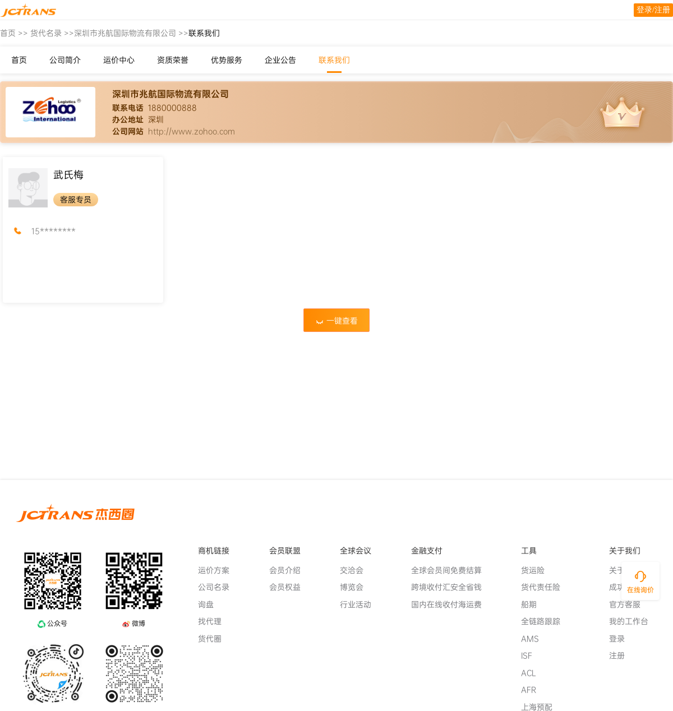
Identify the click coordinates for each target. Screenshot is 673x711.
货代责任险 (545, 587)
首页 (8, 33)
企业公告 (280, 60)
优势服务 (226, 60)
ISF (531, 655)
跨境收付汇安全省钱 (451, 587)
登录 (621, 639)
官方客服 (629, 604)
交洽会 (356, 570)
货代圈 (214, 639)
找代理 (214, 621)
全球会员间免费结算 (451, 570)
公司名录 (218, 587)
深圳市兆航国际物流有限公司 (125, 33)
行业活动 (360, 604)
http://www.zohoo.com (191, 131)
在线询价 (640, 589)
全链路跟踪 (545, 621)
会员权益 (289, 587)
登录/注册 (653, 10)
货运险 (537, 570)
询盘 (210, 604)
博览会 (356, 587)
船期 (533, 604)
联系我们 (334, 60)
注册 (621, 655)
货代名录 (46, 33)
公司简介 (65, 60)
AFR (533, 690)
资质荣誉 (172, 60)
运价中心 (119, 60)
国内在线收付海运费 (451, 604)
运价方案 (218, 570)
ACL (533, 673)
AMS (534, 639)
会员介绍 (289, 570)
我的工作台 (633, 621)
